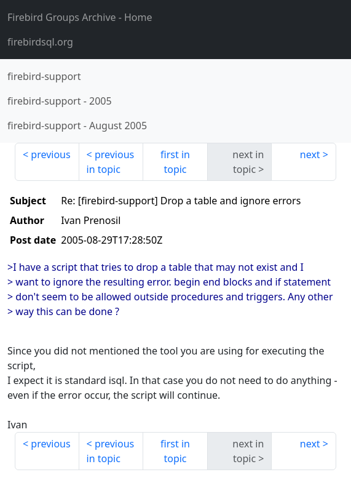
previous (50, 154)
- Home (79, 17)
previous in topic (111, 162)
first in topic (175, 162)
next (310, 154)
